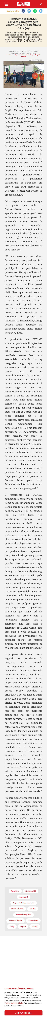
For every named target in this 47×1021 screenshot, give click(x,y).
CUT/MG (33, 909)
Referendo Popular (15, 921)
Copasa (23, 926)
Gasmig (34, 926)
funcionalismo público (23, 915)
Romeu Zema (33, 921)
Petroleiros (15, 891)
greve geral (23, 897)
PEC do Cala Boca (17, 909)
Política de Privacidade (14, 1003)
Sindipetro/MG (30, 891)
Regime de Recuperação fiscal (23, 903)
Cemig (12, 926)
